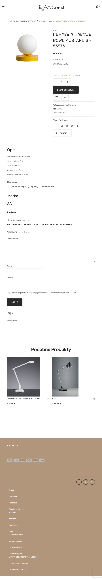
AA (64, 113)
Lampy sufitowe (16, 535)
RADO (54, 399)
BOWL (55, 31)
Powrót (61, 133)
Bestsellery (14, 525)
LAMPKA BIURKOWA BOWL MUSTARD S (70, 21)
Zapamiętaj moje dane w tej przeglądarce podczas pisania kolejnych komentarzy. (42, 293)
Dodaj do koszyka (65, 90)
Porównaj (65, 97)
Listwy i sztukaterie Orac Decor (22, 557)
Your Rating (12, 232)
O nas (11, 490)
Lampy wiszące (15, 541)
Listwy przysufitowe (18, 570)
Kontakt (12, 512)
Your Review (12, 238)
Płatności (13, 503)
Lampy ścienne (15, 547)
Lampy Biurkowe (45, 21)
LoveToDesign (13, 21)
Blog (11, 531)
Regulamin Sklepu (16, 509)
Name (10, 266)
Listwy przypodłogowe (18, 563)
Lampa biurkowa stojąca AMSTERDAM (23, 399)
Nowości (12, 519)
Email (10, 278)
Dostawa (13, 496)
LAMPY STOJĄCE (28, 21)
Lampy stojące (15, 554)
